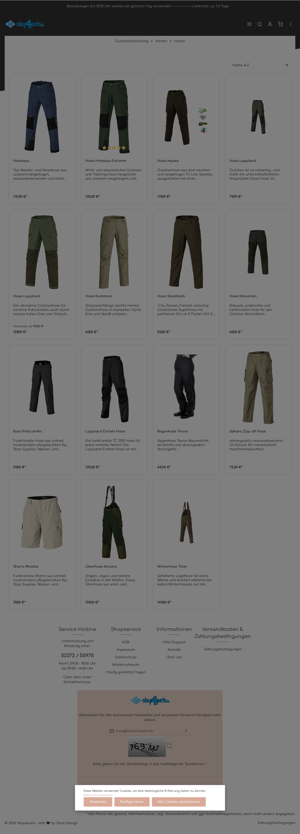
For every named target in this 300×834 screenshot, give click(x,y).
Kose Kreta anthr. (27, 431)
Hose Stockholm (171, 296)
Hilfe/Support (174, 642)
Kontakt (174, 650)
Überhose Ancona (101, 566)
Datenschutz (126, 657)
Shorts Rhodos (25, 566)
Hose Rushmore (98, 296)
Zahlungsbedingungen (223, 649)
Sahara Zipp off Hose (247, 431)
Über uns (174, 657)
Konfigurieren (131, 802)
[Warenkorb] (280, 24)
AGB (125, 642)
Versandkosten (177, 814)
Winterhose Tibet (172, 566)
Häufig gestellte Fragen (126, 672)
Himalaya (21, 161)
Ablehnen (97, 802)
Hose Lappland (242, 161)
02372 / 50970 (77, 655)
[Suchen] (259, 24)
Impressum (125, 650)
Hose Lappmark (27, 296)
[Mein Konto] (270, 24)
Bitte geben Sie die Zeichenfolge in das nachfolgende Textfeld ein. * (150, 764)
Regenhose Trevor (172, 431)
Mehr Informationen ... (99, 795)
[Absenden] (186, 731)
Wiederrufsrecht (125, 664)
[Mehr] (290, 24)
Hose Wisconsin (243, 296)
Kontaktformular (77, 682)
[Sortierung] (260, 65)
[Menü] (249, 24)
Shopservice (126, 629)
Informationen (174, 629)
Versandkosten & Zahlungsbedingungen (222, 633)
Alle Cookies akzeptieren (178, 802)
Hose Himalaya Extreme (105, 161)
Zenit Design (67, 823)
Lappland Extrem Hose (105, 431)
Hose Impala (168, 161)
